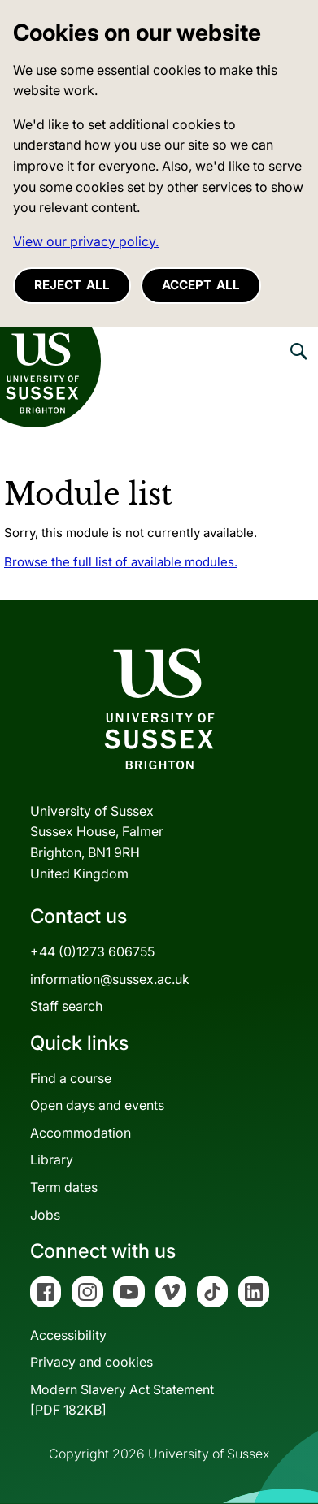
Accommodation (80, 1133)
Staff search (66, 1006)
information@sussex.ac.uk (109, 979)
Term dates (64, 1187)
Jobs (45, 1215)
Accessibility (68, 1335)
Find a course (70, 1078)
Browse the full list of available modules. (120, 562)
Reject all (72, 285)
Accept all (201, 285)
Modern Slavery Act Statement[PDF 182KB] (122, 1400)
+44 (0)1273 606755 (92, 951)
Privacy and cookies (91, 1362)
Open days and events (97, 1105)
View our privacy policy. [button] (86, 241)
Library (51, 1159)
